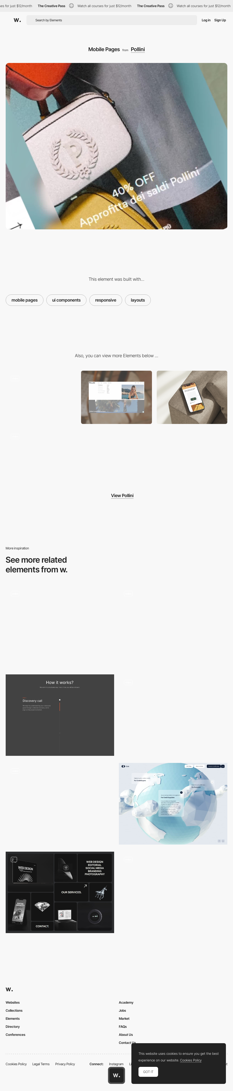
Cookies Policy (16, 1064)
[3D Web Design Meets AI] (173, 892)
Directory (13, 1026)
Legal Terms (41, 1064)
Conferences (15, 1035)
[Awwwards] (17, 20)
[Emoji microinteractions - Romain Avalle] (173, 713)
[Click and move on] (173, 625)
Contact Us (127, 1043)
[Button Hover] (60, 626)
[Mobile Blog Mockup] (192, 397)
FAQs (123, 1026)
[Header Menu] (116, 397)
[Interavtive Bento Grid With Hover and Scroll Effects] (60, 892)
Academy (126, 1002)
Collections (14, 1010)
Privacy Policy (65, 1064)
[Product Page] (41, 397)
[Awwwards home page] (116, 1075)
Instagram (116, 1064)
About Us (126, 1035)
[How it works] (60, 715)
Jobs (122, 1010)
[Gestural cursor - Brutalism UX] (60, 802)
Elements (13, 1018)
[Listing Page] (41, 455)
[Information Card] (173, 803)
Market (124, 1018)
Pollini (138, 49)
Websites (13, 1002)
